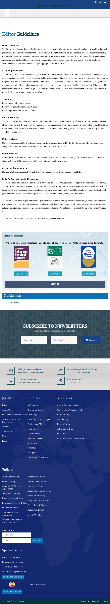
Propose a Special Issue (12, 562)
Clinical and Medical (37, 424)
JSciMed (20, 601)
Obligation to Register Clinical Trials (12, 521)
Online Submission (12, 592)
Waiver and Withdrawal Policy (71, 410)
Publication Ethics (10, 508)
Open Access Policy (11, 477)
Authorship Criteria (36, 477)
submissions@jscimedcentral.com (82, 369)
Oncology (32, 448)
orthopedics (33, 452)
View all (55, 283)
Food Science (34, 429)
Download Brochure (13, 577)
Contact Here (27, 584)
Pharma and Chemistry (38, 457)
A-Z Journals (33, 405)
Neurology (32, 443)
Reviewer (13, 303)
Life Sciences (34, 434)
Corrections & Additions (39, 505)
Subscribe (91, 340)
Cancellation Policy (36, 496)
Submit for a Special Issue (14, 571)
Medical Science (35, 438)
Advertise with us (65, 429)
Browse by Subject (36, 410)
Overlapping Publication (38, 500)
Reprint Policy (63, 424)
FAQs (4, 441)
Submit (37, 541)
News (4, 436)
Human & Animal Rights (13, 498)
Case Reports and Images (39, 419)
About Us (6, 410)
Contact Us (7, 431)
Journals (6, 427)
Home (4, 405)
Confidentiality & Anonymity (10, 513)
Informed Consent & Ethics (14, 503)
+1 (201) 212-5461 (74, 379)
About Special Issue (11, 557)
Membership (62, 419)
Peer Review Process (37, 481)
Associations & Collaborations (71, 438)
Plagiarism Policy (35, 486)
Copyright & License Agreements (11, 487)
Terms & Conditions (11, 493)
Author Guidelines (36, 510)
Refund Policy (63, 415)
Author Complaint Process (39, 491)
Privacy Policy (8, 481)
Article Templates (35, 515)
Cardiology (33, 415)
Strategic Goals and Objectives (11, 420)
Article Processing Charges (69, 405)
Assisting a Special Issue (13, 567)
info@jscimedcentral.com (29, 369)
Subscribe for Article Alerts (14, 415)
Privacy (105, 601)
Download (21, 274)
